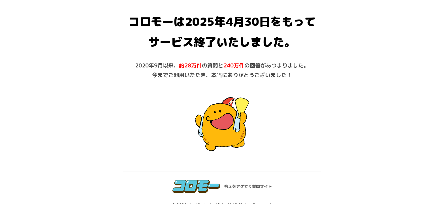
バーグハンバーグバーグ (209, 149)
